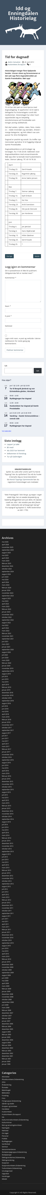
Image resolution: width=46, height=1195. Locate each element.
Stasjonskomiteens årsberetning (13, 1165)
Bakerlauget (6, 1090)
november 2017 (7, 725)
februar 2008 (6, 1010)
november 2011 (7, 908)
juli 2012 (5, 889)
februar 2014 (6, 838)
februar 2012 (6, 900)
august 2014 (6, 822)
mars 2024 (5, 585)
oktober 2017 (7, 727)
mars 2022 (5, 631)
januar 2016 (6, 779)
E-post (8, 316)
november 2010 (7, 937)
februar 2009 (6, 989)
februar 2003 (6, 1051)
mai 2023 (5, 601)
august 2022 (6, 622)
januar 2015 (6, 808)
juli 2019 (5, 676)
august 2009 (6, 975)
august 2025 (6, 552)
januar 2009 (6, 991)
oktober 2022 (7, 617)
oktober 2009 (7, 970)
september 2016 (8, 760)
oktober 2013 (7, 849)
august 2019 (6, 674)
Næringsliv (6, 1128)
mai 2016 (5, 768)
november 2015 (7, 784)
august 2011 (6, 916)
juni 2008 (5, 1005)
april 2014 (5, 832)
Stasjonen (5, 1163)
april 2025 (5, 558)
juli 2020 (5, 655)
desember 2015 (7, 781)
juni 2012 (5, 892)
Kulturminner (7, 1122)
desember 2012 (7, 876)
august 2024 (6, 574)
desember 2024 (7, 566)
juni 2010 (5, 948)
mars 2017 (5, 746)
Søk (5, 366)
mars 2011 (5, 927)
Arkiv (4, 1082)
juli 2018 (5, 706)
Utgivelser (5, 1173)
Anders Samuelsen (14, 62)
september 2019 (8, 671)
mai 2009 (5, 981)
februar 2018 (6, 719)
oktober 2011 (7, 911)
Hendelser (5, 1109)
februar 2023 (6, 609)
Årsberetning (6, 1085)
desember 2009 (7, 964)
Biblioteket (6, 1093)
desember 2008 (7, 994)
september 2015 (8, 789)
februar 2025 (6, 563)
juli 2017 (5, 736)
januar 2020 (6, 666)
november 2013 (7, 846)
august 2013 (6, 854)
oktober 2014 (7, 816)
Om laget (5, 1133)
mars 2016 (5, 773)
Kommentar (10, 278)
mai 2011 (5, 921)
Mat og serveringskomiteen (12, 1125)
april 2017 (5, 744)
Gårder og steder (8, 1103)
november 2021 (7, 636)
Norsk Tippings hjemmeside (21, 479)
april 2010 (5, 954)
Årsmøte (5, 1087)
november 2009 (7, 967)
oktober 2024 (7, 569)
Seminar (5, 1147)
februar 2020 (6, 663)
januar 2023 (6, 612)
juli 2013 (5, 857)
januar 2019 (6, 690)
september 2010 (8, 943)
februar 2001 (6, 1059)
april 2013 (5, 865)
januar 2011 (6, 932)
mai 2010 (5, 951)
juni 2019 (5, 679)
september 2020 (8, 649)
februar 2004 (6, 1045)
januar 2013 (6, 873)
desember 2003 (7, 1048)
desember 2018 (7, 692)
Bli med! (10, 447)
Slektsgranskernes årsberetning (13, 1157)
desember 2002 (7, 1053)
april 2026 (5, 544)
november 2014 (7, 814)
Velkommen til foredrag (16, 453)
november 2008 (7, 997)
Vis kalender (6, 431)
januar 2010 (6, 962)
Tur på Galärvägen (14, 456)
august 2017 (6, 733)
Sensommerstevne (9, 1149)
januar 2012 (6, 902)
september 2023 (8, 596)
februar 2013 (6, 870)
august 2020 (6, 652)
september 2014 (8, 819)
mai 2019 (5, 682)
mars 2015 (5, 803)
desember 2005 (7, 1029)
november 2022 (7, 614)
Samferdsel (6, 1144)
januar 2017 (6, 752)
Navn (8, 306)
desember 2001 (7, 1056)
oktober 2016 (7, 757)
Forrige (9, 256)
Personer (5, 1136)
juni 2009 (5, 978)
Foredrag (5, 1095)
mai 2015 (5, 797)
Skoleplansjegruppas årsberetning (14, 1152)
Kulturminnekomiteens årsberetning (15, 1120)
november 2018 (7, 695)
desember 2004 (7, 1040)
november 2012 (7, 878)
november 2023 (7, 593)
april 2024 (5, 582)
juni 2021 (5, 641)
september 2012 (8, 884)
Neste (37, 256)
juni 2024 (5, 577)
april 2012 (5, 894)
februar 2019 (6, 687)
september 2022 (8, 620)
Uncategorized (7, 1171)
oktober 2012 (7, 881)
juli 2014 (5, 824)
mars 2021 (5, 644)
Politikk (4, 1138)
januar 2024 (6, 590)
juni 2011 (5, 919)
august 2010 (6, 946)
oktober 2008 (7, 999)
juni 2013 (5, 859)
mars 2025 (5, 561)
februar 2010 (6, 959)
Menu (4, 4)
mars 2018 (5, 717)
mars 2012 (5, 897)
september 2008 (8, 1002)
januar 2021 (6, 647)
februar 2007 (6, 1018)
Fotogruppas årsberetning (11, 1101)
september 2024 (8, 571)
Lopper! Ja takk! (13, 444)
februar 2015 (6, 806)
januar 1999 (6, 1064)
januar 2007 (6, 1021)
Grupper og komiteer (9, 1106)
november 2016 (7, 754)
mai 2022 (5, 625)
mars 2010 (5, 956)
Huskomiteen (7, 1112)
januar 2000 (6, 1061)
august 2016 (6, 762)
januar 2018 (6, 722)
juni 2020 (5, 657)
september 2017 (8, 730)
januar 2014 (6, 841)
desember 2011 (7, 905)
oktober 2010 (7, 940)
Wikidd (4, 1179)
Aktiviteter (5, 1077)
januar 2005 (6, 1037)
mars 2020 (5, 660)
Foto (3, 1098)
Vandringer (6, 1176)
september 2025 (8, 550)
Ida (3, 1117)
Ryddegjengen (7, 1141)
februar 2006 (6, 1026)
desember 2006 (7, 1024)
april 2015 (5, 800)
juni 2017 (5, 738)
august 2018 (6, 703)
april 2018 (5, 714)
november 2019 (7, 668)
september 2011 (8, 913)
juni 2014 (5, 827)
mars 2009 (5, 986)
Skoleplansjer (7, 1155)
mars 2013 (5, 867)
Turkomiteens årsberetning (12, 1168)
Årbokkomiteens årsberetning (13, 1079)
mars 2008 (5, 1007)
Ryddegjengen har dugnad (20, 399)
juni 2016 (5, 765)
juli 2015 (5, 795)
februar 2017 (6, 749)
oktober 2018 (7, 698)
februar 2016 (6, 776)
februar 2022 (6, 633)
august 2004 (6, 1042)
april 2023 (5, 604)
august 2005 (6, 1032)
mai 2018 (5, 711)
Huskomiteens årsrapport (16, 64)
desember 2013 (7, 843)
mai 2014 (5, 830)
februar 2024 (6, 587)
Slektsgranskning (8, 1160)
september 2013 (8, 851)
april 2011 (5, 924)
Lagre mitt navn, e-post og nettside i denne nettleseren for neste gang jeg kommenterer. (22, 341)
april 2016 (5, 771)
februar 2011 (6, 929)
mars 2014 (5, 835)
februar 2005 (6, 1034)
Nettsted (8, 326)
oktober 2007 (7, 1016)
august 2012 (6, 886)
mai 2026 (5, 542)
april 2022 (5, 628)
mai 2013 (5, 862)
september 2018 (8, 701)
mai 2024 (5, 579)
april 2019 (5, 684)
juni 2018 (5, 709)
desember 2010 (7, 935)
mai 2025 (5, 555)
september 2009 (8, 972)
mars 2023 (5, 606)
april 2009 (5, 983)
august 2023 (6, 598)
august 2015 (6, 792)
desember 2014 (7, 811)
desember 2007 (7, 1013)
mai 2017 (5, 741)
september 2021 (8, 639)
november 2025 (7, 547)
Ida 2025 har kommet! (16, 450)
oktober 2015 (7, 787)
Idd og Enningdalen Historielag (23, 13)
